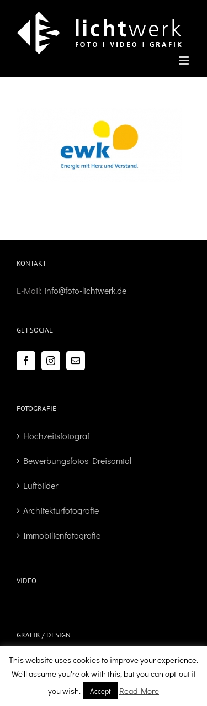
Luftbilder (40, 485)
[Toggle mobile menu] (184, 60)
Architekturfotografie (61, 510)
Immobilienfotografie (61, 535)
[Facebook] (26, 360)
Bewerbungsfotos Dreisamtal (77, 460)
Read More (139, 690)
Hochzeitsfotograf (56, 435)
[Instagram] (50, 360)
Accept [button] (100, 691)
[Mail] (75, 360)
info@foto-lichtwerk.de (85, 290)
